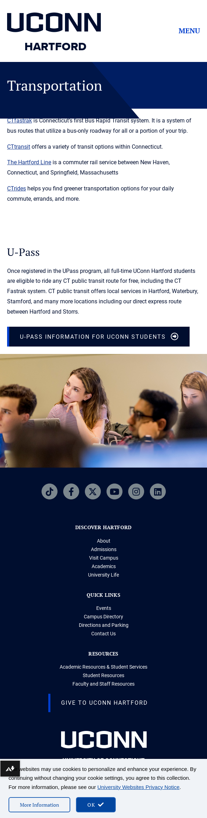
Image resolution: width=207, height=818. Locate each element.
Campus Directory (103, 616)
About (103, 541)
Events (103, 608)
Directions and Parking (104, 625)
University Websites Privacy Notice (138, 787)
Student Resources (103, 675)
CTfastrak (19, 120)
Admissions (103, 549)
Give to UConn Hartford (104, 702)
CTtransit (18, 146)
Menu (189, 30)
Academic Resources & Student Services (103, 667)
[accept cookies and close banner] (96, 804)
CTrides (16, 188)
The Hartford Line (29, 162)
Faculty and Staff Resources (103, 684)
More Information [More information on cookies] (39, 804)
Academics (104, 566)
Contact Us (103, 633)
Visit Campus (103, 558)
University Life (103, 575)
